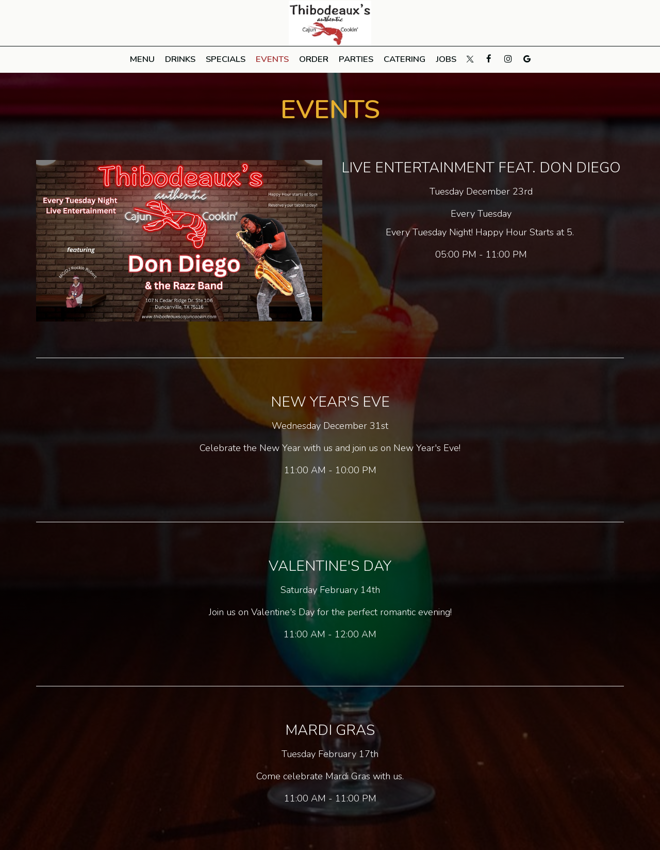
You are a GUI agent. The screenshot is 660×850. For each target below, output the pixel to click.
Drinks (180, 59)
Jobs (446, 59)
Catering (404, 59)
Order (313, 59)
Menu (142, 59)
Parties (356, 59)
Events (272, 59)
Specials (225, 59)
